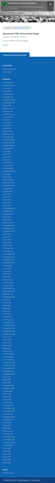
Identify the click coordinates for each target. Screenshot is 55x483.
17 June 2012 (7, 268)
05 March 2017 (7, 162)
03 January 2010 (8, 360)
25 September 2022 (9, 145)
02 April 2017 (7, 160)
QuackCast (8, 28)
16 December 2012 (9, 254)
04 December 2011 (9, 288)
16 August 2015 (8, 191)
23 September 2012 (9, 262)
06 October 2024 (8, 97)
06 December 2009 (9, 368)
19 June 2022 (7, 154)
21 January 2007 (8, 434)
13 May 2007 (7, 425)
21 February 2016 (8, 180)
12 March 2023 (7, 131)
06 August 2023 (8, 117)
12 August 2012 (8, 265)
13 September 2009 (9, 374)
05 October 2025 (8, 83)
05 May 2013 (7, 243)
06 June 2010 (7, 345)
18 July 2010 (7, 337)
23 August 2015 (8, 188)
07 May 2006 (7, 460)
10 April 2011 (7, 314)
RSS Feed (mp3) (8, 473)
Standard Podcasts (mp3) (21, 28)
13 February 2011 (8, 320)
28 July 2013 (7, 234)
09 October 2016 (8, 168)
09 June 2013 (7, 237)
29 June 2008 (7, 394)
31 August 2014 (8, 211)
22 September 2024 (9, 103)
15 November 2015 (9, 182)
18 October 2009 (8, 371)
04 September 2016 (9, 171)
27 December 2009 (9, 362)
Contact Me (37, 480)
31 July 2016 (7, 174)
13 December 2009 (9, 365)
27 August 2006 (8, 445)
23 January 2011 (8, 322)
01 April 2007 (7, 428)
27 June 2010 (7, 340)
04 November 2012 (9, 257)
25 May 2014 (7, 217)
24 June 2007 (7, 422)
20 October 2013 (8, 228)
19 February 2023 (8, 134)
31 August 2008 (8, 391)
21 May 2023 (7, 125)
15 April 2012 (7, 277)
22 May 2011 (7, 305)
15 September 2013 (9, 231)
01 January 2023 (8, 137)
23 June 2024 (7, 105)
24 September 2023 (9, 114)
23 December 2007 (9, 408)
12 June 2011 (7, 302)
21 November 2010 (9, 331)
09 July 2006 (7, 451)
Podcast (5, 45)
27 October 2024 (8, 94)
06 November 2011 (9, 291)
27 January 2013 (8, 248)
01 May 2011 (7, 308)
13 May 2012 (7, 271)
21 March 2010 (7, 351)
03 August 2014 (8, 214)
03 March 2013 (7, 245)
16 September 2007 (9, 417)
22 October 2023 (8, 111)
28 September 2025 (9, 85)
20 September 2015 (9, 185)
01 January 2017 (8, 165)
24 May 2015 (7, 200)
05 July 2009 (7, 377)
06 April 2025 (7, 91)
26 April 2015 (7, 203)
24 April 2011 (7, 311)
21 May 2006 (7, 457)
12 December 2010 (9, 328)
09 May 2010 (7, 348)
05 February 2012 (8, 282)
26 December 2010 (9, 325)
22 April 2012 (7, 274)
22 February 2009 (8, 385)
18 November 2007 (9, 411)
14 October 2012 (8, 260)
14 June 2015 (7, 194)
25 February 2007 (8, 431)
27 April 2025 (7, 88)
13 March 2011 (7, 317)
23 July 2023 (7, 120)
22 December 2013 (9, 225)
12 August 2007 (8, 420)
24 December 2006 (9, 437)
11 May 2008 (7, 400)
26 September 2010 (9, 334)
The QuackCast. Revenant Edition (21, 3)
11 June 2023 (7, 123)
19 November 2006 (9, 440)
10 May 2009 (7, 380)
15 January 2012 (8, 285)
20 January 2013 (8, 251)
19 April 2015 (7, 205)
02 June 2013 (7, 240)
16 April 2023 (7, 128)
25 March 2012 (7, 280)
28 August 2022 (8, 148)
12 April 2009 (7, 382)
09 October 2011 (8, 294)
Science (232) (7, 72)
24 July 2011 (7, 300)
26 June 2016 (7, 177)
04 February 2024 (8, 108)
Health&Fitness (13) (9, 69)
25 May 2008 (7, 397)
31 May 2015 (7, 197)
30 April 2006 (7, 462)
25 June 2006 (7, 454)
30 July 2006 (7, 448)
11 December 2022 (9, 140)
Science (23, 37)
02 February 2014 (8, 223)
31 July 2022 (7, 151)
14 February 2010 (8, 354)
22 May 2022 (7, 157)
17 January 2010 (8, 357)
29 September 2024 (9, 100)
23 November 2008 (9, 388)
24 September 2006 (9, 442)
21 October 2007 (8, 414)
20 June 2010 (7, 343)
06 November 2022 (9, 143)
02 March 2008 (7, 402)
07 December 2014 (9, 208)
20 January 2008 (8, 405)
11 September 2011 (9, 297)
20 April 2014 (7, 220)
